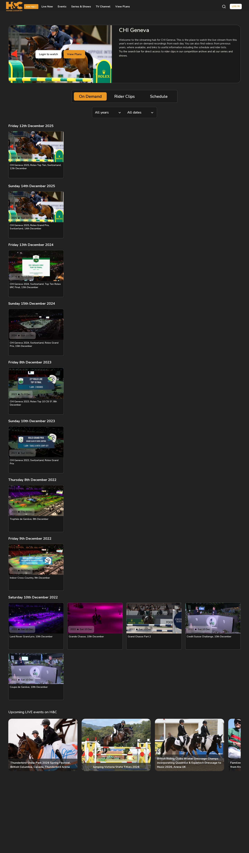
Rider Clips (124, 96)
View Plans (122, 6)
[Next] (235, 745)
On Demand (90, 96)
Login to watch (48, 54)
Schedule (159, 96)
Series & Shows (81, 6)
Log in (236, 6)
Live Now (47, 6)
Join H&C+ (31, 6)
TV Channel (103, 6)
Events (62, 6)
